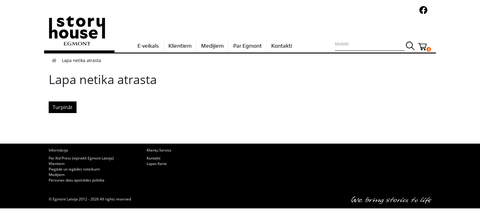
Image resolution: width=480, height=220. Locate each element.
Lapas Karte (157, 163)
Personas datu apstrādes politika (76, 180)
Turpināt (63, 107)
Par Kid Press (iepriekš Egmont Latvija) (81, 158)
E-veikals (148, 45)
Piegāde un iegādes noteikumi (74, 169)
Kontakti (281, 45)
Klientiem (180, 45)
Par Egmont (247, 45)
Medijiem (212, 45)
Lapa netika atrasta (81, 60)
